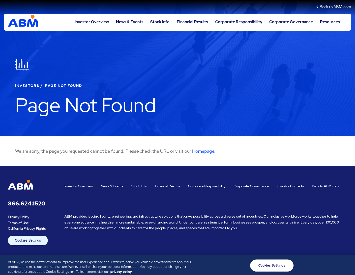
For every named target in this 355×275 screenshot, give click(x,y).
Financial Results (192, 22)
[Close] (347, 266)
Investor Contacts (290, 186)
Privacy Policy (19, 217)
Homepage (203, 151)
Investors (27, 85)
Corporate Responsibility (238, 22)
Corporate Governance (291, 22)
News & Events (129, 22)
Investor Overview (92, 22)
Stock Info (160, 22)
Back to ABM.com (335, 6)
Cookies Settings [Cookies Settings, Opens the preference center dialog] (271, 267)
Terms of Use (18, 223)
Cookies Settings (28, 240)
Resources (330, 22)
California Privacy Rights (27, 228)
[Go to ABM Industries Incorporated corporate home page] (23, 22)
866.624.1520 (26, 203)
